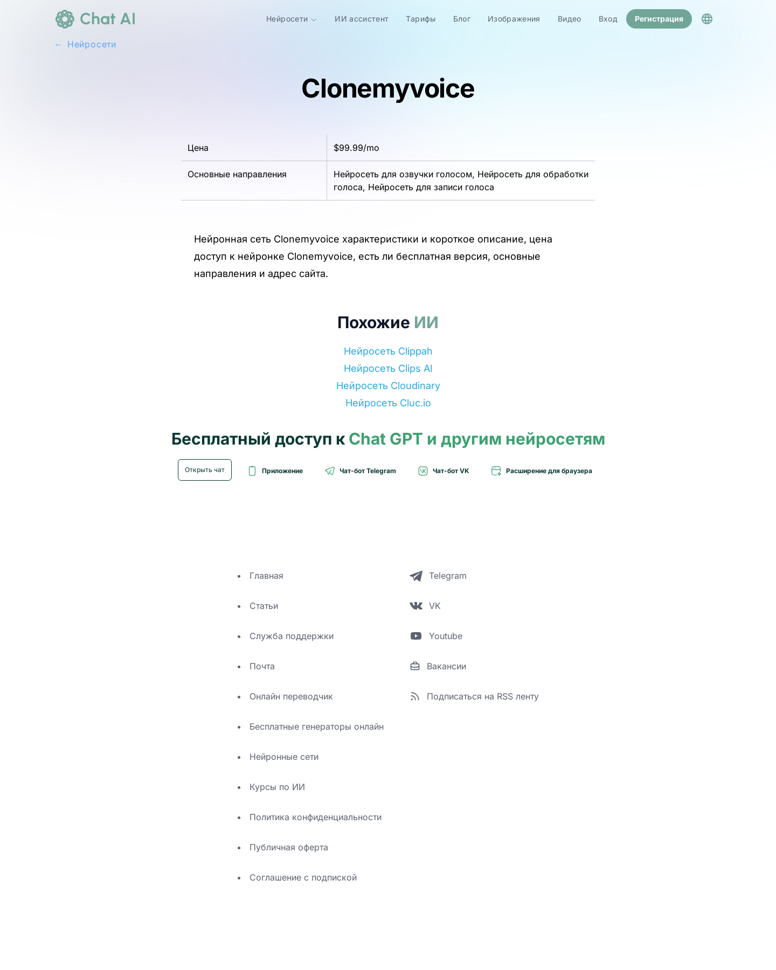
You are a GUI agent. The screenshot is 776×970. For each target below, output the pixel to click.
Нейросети (291, 19)
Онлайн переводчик (291, 696)
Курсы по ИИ (277, 786)
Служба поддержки (292, 635)
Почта (262, 666)
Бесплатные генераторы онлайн (317, 726)
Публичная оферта (289, 847)
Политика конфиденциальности (316, 817)
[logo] (95, 19)
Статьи (264, 605)
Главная (266, 575)
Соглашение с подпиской (303, 877)
